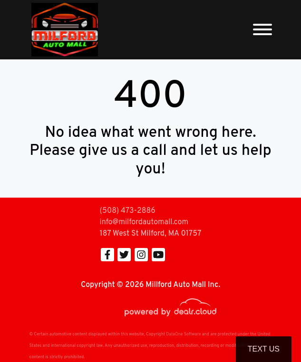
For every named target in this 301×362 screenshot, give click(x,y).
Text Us (264, 349)
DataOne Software (183, 334)
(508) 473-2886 (127, 211)
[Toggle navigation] (262, 29)
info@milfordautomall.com (144, 222)
